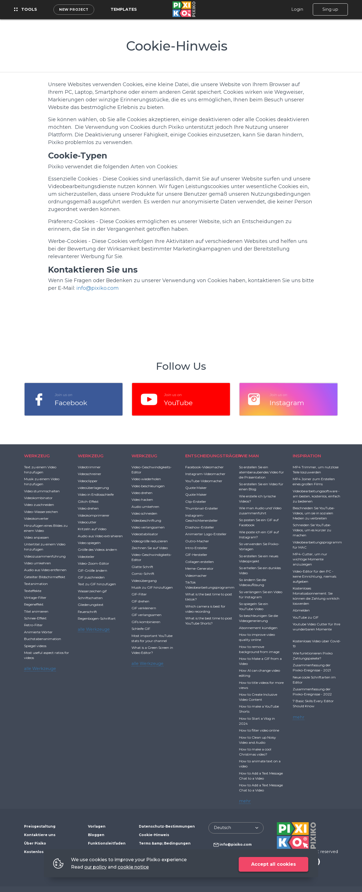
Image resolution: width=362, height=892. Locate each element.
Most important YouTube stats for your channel (152, 638)
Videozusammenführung (45, 556)
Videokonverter (36, 518)
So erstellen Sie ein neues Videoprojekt (258, 558)
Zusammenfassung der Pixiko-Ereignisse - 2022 (312, 691)
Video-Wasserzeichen (41, 512)
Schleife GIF (141, 628)
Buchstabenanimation (42, 639)
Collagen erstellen (199, 562)
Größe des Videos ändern (97, 549)
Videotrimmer (89, 467)
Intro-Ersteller (196, 548)
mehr (245, 801)
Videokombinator (38, 498)
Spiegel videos (35, 646)
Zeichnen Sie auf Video (150, 548)
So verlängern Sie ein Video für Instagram (260, 594)
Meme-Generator (199, 568)
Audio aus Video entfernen (45, 570)
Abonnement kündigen (258, 628)
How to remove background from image (259, 649)
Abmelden (301, 610)
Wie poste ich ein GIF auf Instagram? (259, 534)
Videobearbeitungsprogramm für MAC (317, 544)
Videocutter (87, 522)
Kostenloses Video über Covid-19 (317, 643)
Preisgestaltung (39, 826)
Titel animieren (36, 611)
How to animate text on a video (260, 763)
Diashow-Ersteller (199, 527)
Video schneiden (144, 513)
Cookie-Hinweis (154, 835)
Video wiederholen (146, 479)
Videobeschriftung (146, 520)
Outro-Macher (197, 541)
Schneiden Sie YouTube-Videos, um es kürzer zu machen (312, 530)
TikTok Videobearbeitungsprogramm (209, 584)
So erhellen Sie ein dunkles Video (260, 570)
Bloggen (96, 835)
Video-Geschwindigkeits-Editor (152, 469)
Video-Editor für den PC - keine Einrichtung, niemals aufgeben (314, 576)
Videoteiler (86, 556)
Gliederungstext (91, 604)
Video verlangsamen (148, 527)
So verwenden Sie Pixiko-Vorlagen (259, 546)
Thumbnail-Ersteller (201, 508)
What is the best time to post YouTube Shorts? (208, 620)
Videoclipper (88, 481)
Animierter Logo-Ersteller (206, 534)
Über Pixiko (35, 843)
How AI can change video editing (259, 673)
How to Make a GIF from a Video (260, 661)
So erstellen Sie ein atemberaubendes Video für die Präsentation (261, 472)
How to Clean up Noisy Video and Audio (257, 740)
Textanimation (36, 584)
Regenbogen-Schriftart (97, 618)
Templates (124, 9)
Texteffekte (32, 591)
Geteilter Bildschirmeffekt (44, 577)
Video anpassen (36, 537)
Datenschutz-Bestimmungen (167, 826)
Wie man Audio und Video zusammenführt (260, 510)
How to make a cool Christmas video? (255, 751)
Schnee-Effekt (35, 618)
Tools (25, 9)
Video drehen (88, 508)
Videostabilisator (145, 534)
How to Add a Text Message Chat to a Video (261, 775)
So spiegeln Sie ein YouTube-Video (253, 606)
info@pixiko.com (97, 288)
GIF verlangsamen (146, 615)
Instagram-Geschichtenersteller (201, 518)
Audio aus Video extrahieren (100, 536)
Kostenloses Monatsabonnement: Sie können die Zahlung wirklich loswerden (316, 596)
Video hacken (142, 499)
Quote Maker (196, 488)
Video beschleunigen (148, 486)
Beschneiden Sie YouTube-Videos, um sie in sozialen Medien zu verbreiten (314, 513)
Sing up (330, 9)
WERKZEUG (37, 455)
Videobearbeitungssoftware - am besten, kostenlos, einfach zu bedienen (316, 496)
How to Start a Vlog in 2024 (257, 721)
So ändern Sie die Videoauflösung (252, 582)
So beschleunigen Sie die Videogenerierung (258, 618)
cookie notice (133, 867)
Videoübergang (144, 580)
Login (297, 9)
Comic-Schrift (143, 573)
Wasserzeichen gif (92, 591)
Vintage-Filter (35, 597)
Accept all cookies (273, 864)
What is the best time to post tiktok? (208, 596)
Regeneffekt (34, 604)
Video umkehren (37, 563)
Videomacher (196, 575)
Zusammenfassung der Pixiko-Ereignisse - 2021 (312, 667)
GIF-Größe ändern (92, 570)
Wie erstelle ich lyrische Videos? (257, 498)
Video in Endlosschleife (96, 494)
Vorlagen (96, 826)
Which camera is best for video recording (205, 608)
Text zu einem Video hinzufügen (40, 469)
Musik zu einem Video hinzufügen (41, 481)
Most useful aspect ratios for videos (46, 655)
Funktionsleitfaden (107, 843)
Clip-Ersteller (195, 501)
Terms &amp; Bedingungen (165, 843)
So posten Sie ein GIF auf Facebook (259, 522)
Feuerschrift (87, 612)
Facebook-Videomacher (204, 467)
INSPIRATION (307, 455)
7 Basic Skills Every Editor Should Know (313, 703)
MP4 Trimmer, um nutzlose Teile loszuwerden (316, 469)
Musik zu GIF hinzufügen (152, 587)
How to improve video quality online (257, 637)
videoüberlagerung (93, 488)
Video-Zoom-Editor (93, 563)
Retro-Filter (33, 625)
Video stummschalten (42, 491)
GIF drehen (140, 601)
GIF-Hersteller (196, 554)
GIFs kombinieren (146, 622)
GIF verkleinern (144, 608)
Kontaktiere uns (39, 835)
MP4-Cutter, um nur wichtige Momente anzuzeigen (310, 559)
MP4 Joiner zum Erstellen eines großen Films (314, 481)
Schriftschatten (90, 598)
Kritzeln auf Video (92, 529)
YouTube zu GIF (305, 617)
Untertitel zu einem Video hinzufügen (44, 546)
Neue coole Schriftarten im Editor (314, 679)
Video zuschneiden (39, 504)
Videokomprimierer (93, 515)
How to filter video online (259, 730)
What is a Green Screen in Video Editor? (152, 650)
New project (74, 9)
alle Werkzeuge (40, 668)
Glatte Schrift (142, 567)
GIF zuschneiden (91, 577)
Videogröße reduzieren (150, 541)
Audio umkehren (145, 506)
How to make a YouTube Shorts (259, 708)
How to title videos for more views (261, 685)
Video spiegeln (89, 543)
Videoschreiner (89, 474)
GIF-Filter (139, 594)
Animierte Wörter (38, 632)
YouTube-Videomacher (203, 481)
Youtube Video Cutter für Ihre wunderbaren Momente (316, 626)
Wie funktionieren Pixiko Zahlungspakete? (313, 655)
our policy (95, 867)
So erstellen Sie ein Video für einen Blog (261, 486)
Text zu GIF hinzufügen (97, 584)
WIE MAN (249, 455)
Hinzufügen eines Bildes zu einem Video (46, 528)
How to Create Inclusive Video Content (258, 697)
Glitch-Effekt (88, 501)
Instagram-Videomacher (205, 474)
